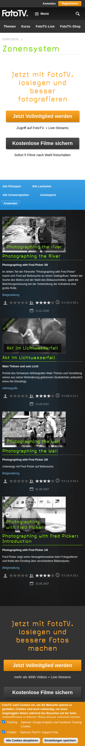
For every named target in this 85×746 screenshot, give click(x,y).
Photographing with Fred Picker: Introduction (40, 538)
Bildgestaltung (10, 295)
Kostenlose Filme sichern (42, 143)
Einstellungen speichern (60, 740)
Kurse (25, 26)
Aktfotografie (9, 388)
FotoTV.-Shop (70, 26)
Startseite (10, 39)
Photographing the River (31, 256)
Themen (10, 26)
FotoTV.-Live (45, 26)
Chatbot (11, 732)
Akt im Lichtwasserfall (28, 357)
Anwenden (10, 203)
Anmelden (49, 3)
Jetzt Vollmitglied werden (42, 116)
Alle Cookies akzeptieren (22, 740)
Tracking (12, 722)
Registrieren (70, 3)
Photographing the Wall (30, 451)
